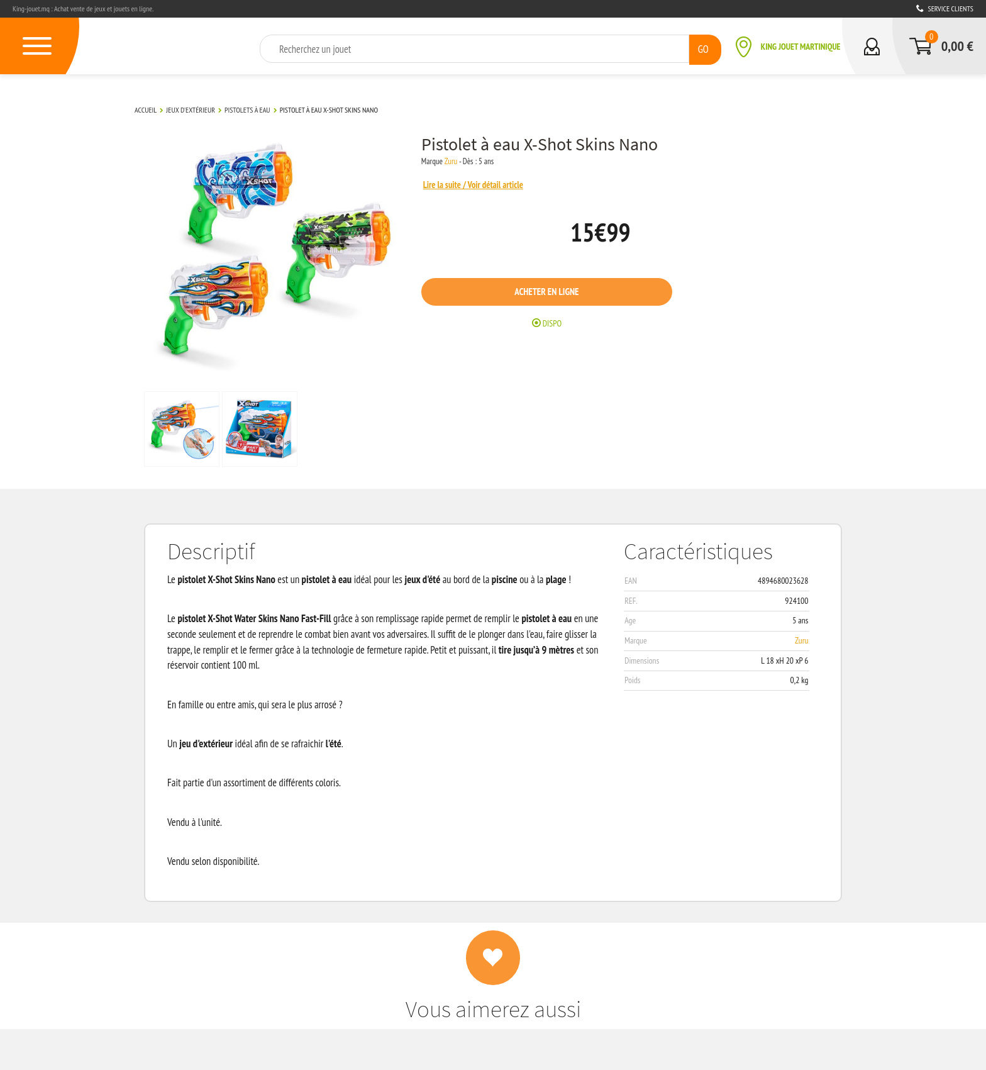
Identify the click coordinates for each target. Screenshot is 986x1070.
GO (703, 48)
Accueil (146, 109)
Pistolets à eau (247, 109)
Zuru (464, 161)
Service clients (944, 8)
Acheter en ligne (562, 293)
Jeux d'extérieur (190, 109)
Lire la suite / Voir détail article (488, 184)
